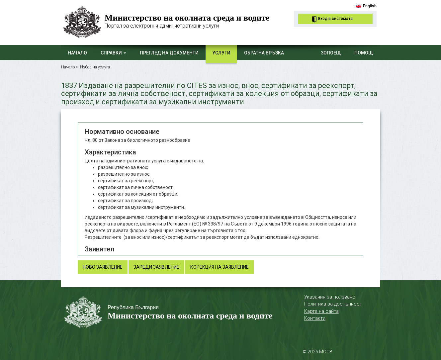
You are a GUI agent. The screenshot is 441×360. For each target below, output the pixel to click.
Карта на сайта (321, 311)
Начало (77, 52)
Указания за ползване (329, 297)
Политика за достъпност (333, 304)
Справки (113, 52)
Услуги (221, 52)
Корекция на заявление (219, 267)
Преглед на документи (169, 52)
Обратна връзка (264, 52)
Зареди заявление (156, 267)
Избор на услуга (95, 67)
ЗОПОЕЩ (331, 52)
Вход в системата (335, 18)
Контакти (314, 318)
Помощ (363, 52)
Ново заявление (103, 267)
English (370, 6)
